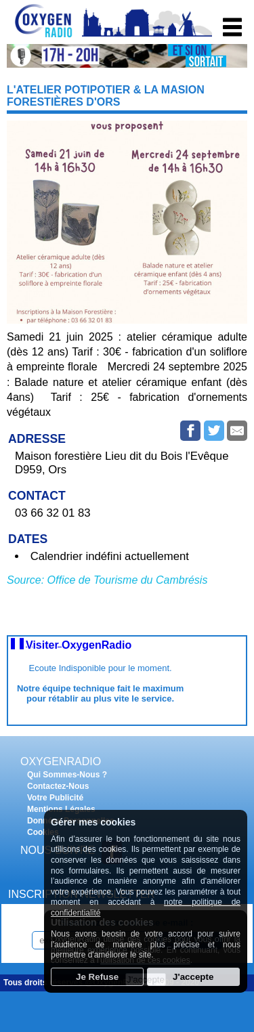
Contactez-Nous (58, 786)
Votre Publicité (55, 797)
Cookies (43, 832)
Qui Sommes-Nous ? (67, 774)
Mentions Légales (61, 809)
